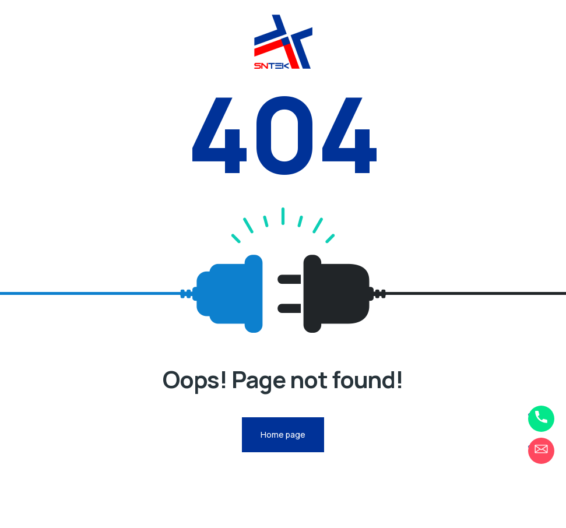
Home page (283, 434)
